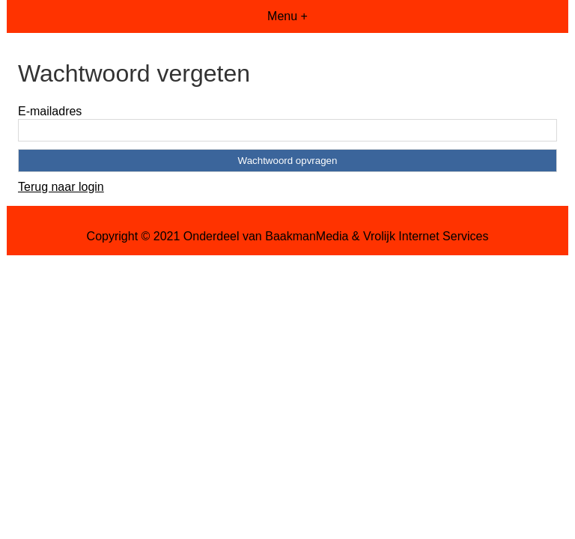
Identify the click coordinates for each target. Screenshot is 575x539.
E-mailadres (50, 111)
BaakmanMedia (306, 236)
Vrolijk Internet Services (425, 236)
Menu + (287, 16)
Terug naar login (61, 186)
